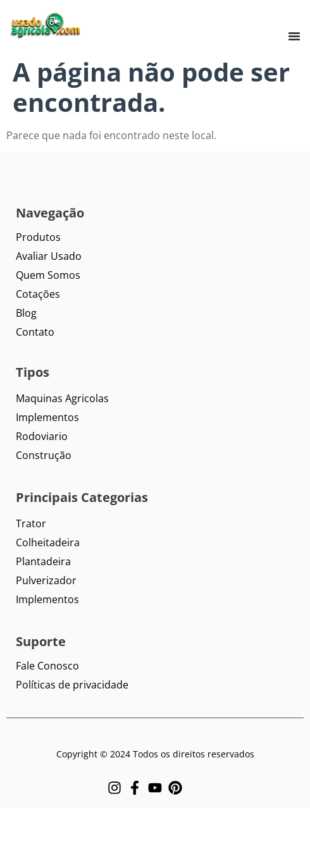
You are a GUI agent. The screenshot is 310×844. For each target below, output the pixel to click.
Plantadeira (43, 561)
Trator (31, 523)
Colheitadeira (48, 542)
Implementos (47, 417)
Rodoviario (42, 436)
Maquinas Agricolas (62, 398)
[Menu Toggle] (294, 36)
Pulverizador (46, 580)
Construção (43, 455)
